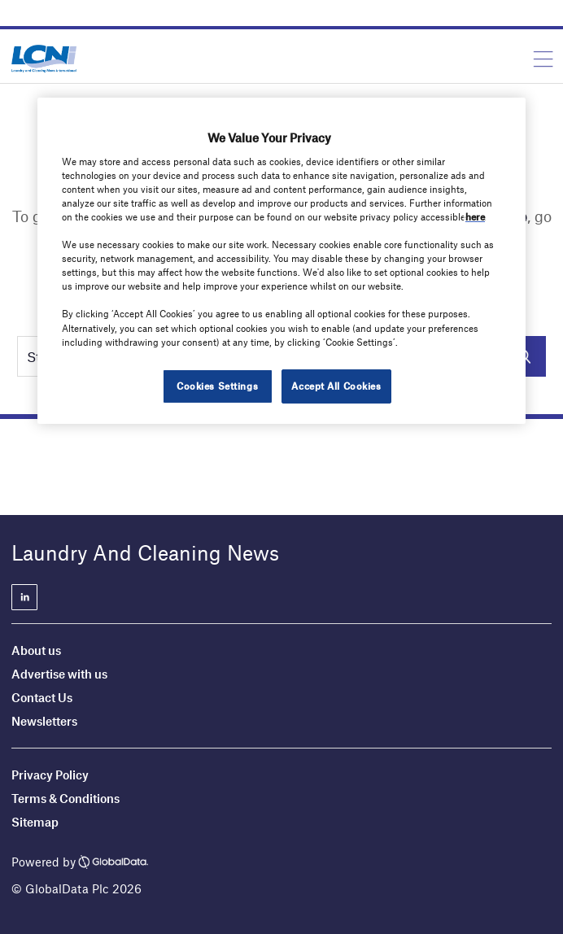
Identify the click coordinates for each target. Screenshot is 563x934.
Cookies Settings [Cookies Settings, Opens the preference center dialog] (217, 385)
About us (36, 650)
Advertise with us (59, 673)
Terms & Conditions (65, 798)
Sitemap (35, 821)
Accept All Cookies (336, 385)
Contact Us (41, 697)
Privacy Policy (50, 774)
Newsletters (44, 721)
